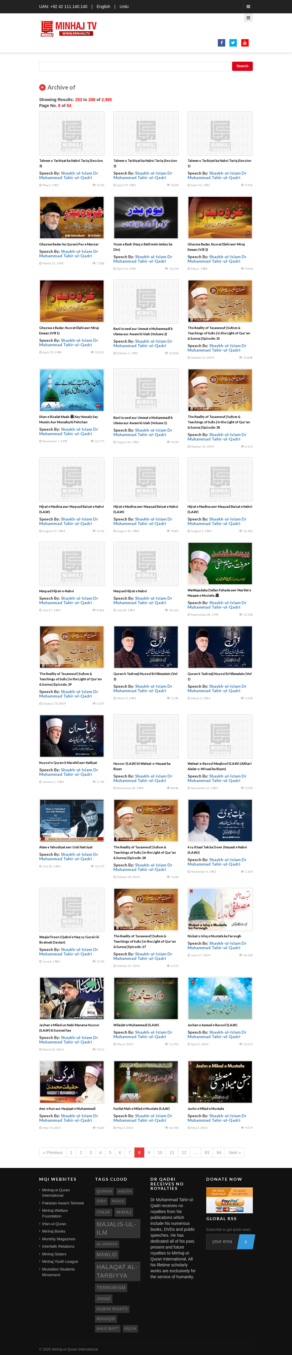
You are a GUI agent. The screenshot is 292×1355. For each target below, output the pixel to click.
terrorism (111, 1287)
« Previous (53, 1152)
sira (101, 1201)
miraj (123, 1211)
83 (207, 1152)
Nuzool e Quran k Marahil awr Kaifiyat (68, 763)
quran (104, 1191)
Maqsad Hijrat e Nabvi (130, 591)
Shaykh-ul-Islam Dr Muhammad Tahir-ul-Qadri (68, 175)
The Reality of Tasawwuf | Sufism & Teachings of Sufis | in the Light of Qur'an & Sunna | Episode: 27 (144, 941)
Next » (235, 1152)
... (195, 1152)
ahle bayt (108, 1329)
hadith (125, 1191)
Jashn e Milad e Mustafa (206, 1108)
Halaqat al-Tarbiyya (117, 1271)
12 (184, 1152)
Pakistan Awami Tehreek (63, 1203)
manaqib (106, 1319)
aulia (131, 1329)
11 (172, 1152)
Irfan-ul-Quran (54, 1224)
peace (118, 1201)
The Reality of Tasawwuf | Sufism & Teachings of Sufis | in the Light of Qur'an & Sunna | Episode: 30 (219, 422)
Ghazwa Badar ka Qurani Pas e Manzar (69, 244)
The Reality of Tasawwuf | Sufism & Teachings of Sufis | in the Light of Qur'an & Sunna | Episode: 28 (144, 852)
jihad (104, 1298)
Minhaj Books (53, 1231)
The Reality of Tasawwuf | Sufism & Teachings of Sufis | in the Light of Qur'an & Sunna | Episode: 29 (70, 679)
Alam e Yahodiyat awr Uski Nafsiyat (66, 847)
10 (160, 1152)
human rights (112, 1309)
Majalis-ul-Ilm (116, 1228)
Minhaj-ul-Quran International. (75, 1349)
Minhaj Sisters (54, 1254)
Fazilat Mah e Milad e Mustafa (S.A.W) (141, 1108)
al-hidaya (107, 1244)
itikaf (104, 1212)
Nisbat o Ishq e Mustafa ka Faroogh (214, 936)
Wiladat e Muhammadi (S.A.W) (136, 1025)
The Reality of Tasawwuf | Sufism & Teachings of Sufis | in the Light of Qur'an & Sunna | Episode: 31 (219, 333)
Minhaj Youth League (60, 1261)
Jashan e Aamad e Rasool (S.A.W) (212, 1025)
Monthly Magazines (58, 1239)
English (103, 6)
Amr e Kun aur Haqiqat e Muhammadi (67, 1108)
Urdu (124, 6)
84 (219, 1152)
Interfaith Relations (58, 1246)
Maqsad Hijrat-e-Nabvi (56, 591)
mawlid (107, 1254)
